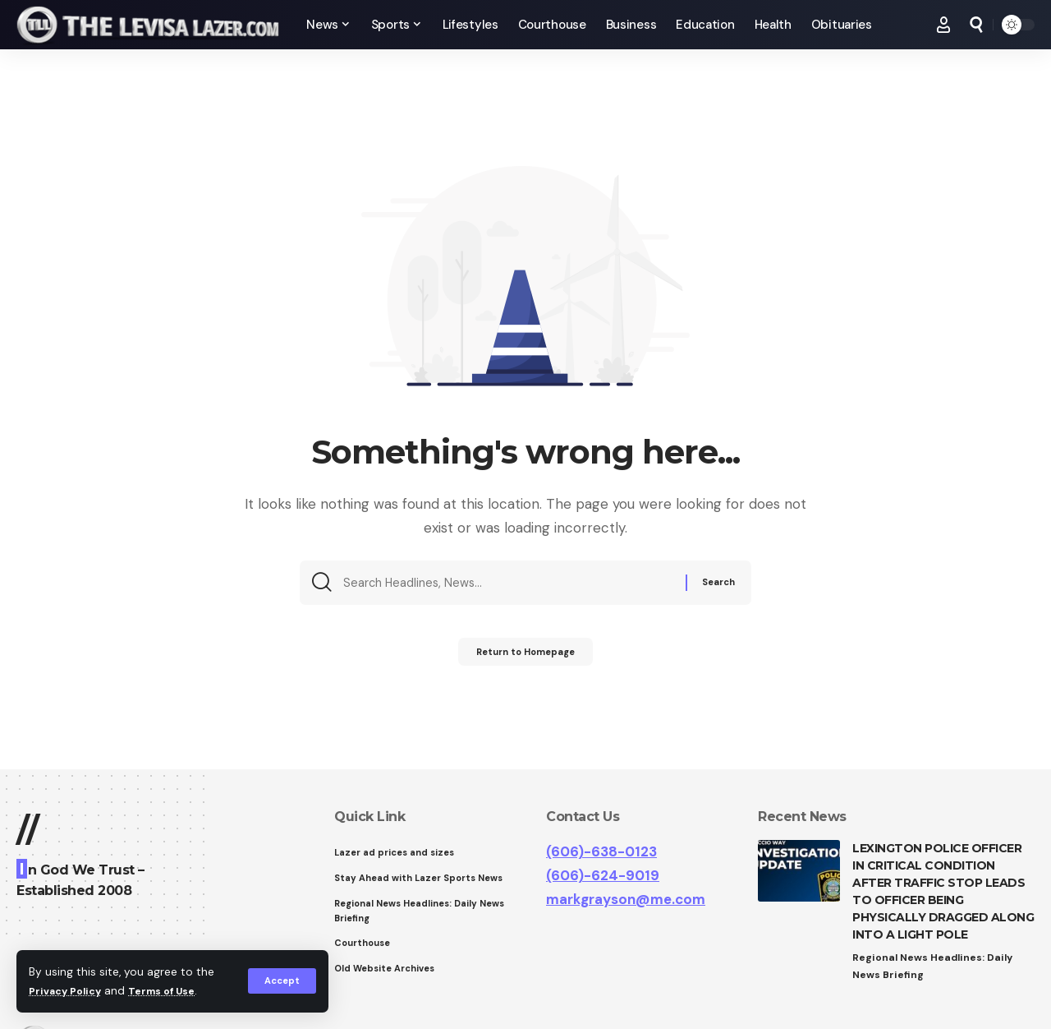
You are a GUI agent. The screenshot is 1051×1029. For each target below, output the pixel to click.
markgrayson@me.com (625, 899)
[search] (976, 24)
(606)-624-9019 (602, 875)
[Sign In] (943, 24)
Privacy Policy (69, 991)
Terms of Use (173, 991)
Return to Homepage (526, 658)
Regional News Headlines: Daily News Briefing (935, 967)
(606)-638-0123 (601, 851)
